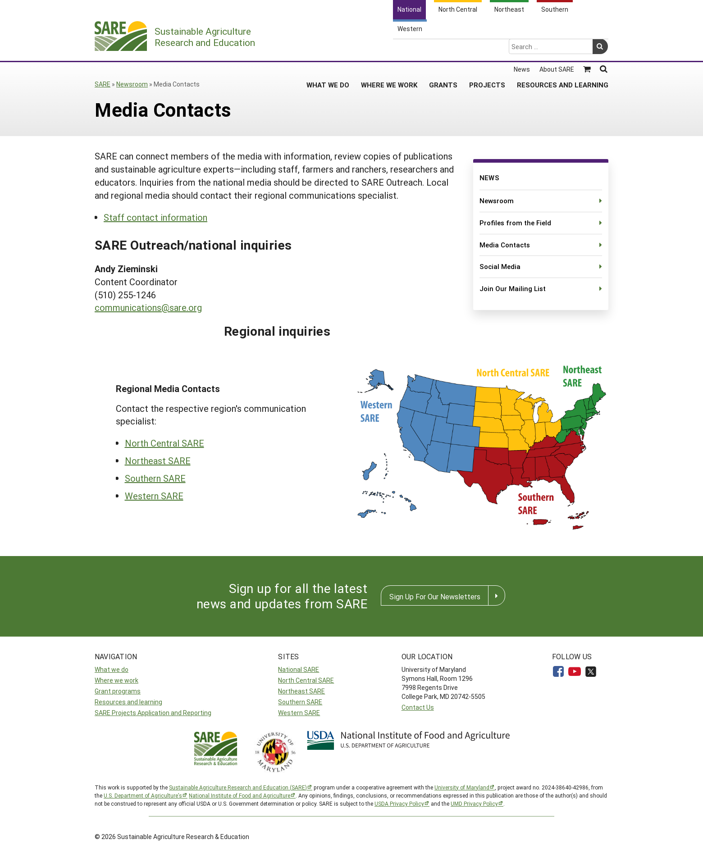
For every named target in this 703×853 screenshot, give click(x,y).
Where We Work (389, 49)
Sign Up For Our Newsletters (434, 596)
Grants (443, 49)
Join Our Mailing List (512, 288)
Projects (487, 49)
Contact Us (418, 707)
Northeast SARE (158, 460)
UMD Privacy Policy (474, 803)
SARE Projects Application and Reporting (153, 712)
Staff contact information (155, 217)
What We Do (327, 49)
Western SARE (154, 496)
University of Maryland (461, 787)
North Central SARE (164, 443)
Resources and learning (128, 702)
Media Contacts (504, 244)
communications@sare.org (148, 307)
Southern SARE (155, 478)
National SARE (298, 669)
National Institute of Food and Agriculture (239, 795)
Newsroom (132, 84)
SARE (102, 84)
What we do (111, 669)
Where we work (116, 680)
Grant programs (118, 691)
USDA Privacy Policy (399, 803)
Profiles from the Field (515, 222)
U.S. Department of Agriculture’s (143, 795)
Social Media (499, 266)
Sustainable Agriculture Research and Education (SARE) (238, 787)
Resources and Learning (562, 49)
